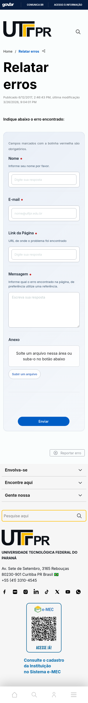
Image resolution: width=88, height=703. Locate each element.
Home (7, 51)
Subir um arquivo (24, 374)
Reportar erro (67, 452)
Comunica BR (35, 5)
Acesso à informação (68, 5)
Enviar (43, 421)
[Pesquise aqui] (38, 516)
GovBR (8, 5)
